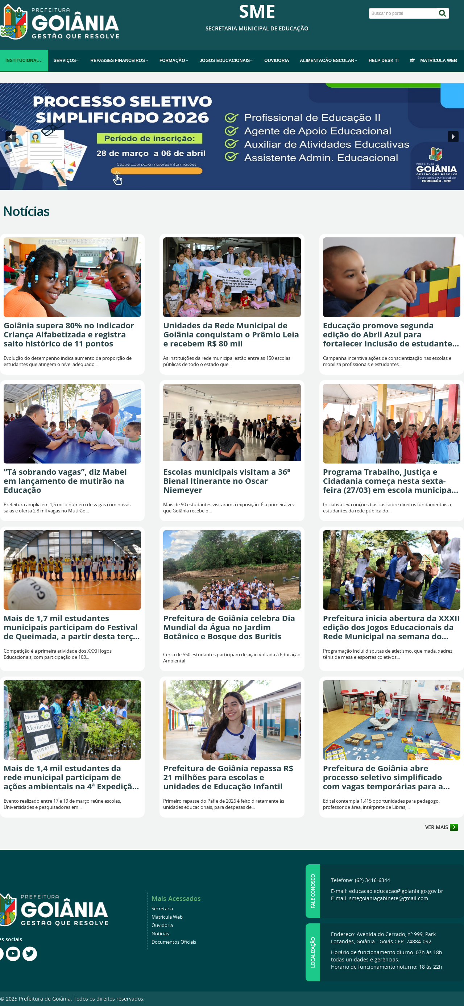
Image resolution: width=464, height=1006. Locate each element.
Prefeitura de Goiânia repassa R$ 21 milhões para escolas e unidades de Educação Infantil (228, 777)
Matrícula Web (167, 917)
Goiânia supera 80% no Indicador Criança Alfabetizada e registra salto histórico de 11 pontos (69, 334)
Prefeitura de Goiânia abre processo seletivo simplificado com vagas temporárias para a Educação (383, 777)
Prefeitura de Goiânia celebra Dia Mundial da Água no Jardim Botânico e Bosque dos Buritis (229, 627)
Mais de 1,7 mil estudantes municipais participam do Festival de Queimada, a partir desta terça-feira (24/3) (72, 627)
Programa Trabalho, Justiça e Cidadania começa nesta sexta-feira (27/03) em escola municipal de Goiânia (388, 480)
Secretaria (162, 909)
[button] (232, 136)
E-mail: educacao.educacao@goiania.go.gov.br (387, 890)
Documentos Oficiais (174, 942)
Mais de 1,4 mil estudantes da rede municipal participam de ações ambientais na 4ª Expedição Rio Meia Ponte (70, 777)
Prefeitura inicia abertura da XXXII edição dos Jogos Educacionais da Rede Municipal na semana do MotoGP (391, 627)
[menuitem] (24, 60)
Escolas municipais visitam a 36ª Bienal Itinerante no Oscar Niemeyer (226, 480)
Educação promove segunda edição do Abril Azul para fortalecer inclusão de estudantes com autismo (389, 334)
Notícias (160, 934)
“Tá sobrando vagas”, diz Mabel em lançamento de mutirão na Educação (65, 480)
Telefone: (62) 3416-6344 (360, 880)
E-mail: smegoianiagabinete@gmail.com (379, 898)
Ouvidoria (162, 925)
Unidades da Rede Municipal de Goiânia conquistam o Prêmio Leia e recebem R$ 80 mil (231, 334)
